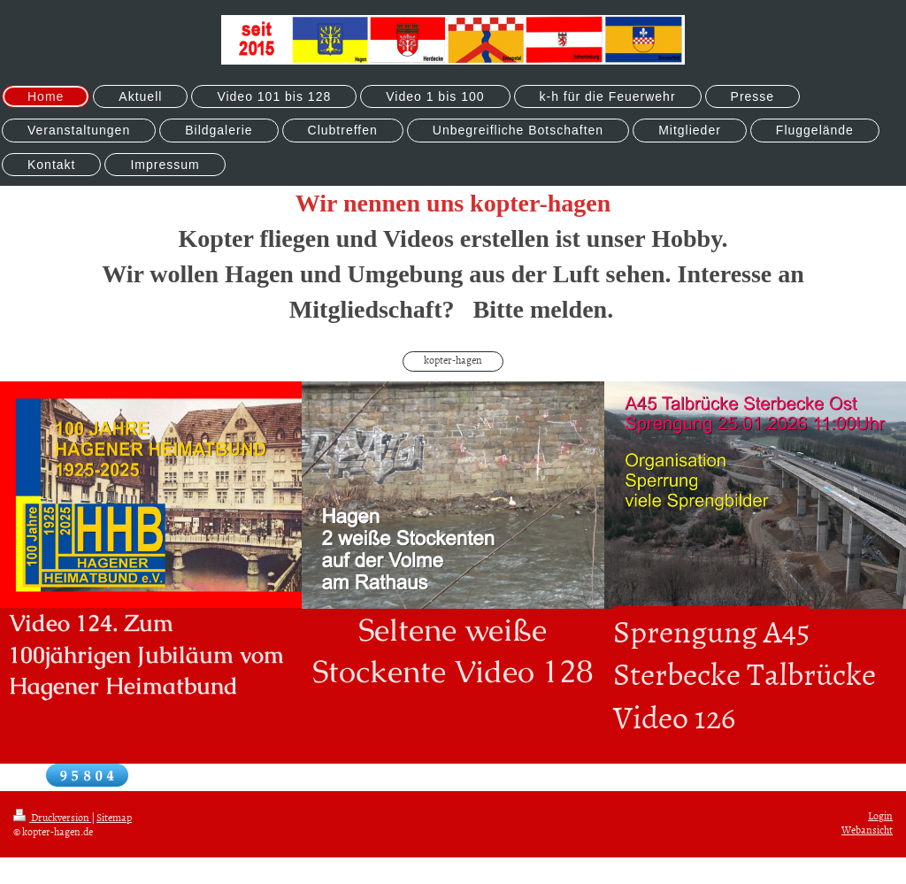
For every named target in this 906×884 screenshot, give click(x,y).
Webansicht (867, 830)
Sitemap (114, 818)
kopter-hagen (453, 360)
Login (880, 816)
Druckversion (52, 818)
